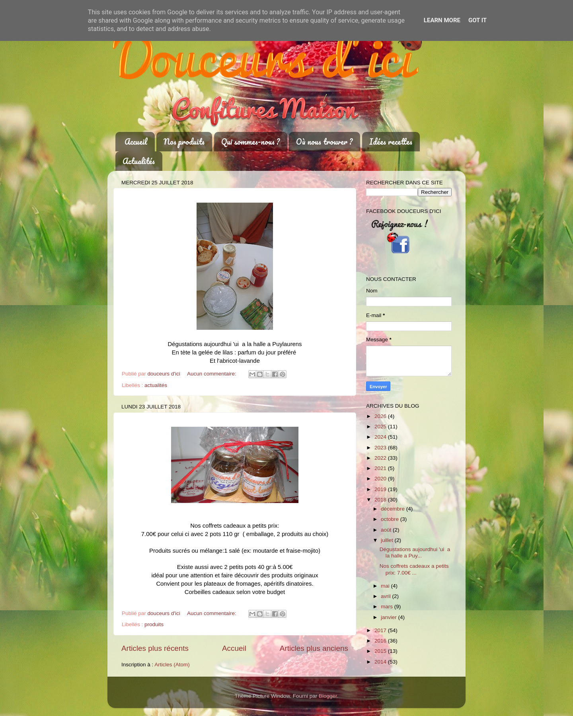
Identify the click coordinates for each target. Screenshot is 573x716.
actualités (155, 385)
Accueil (136, 141)
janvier (389, 617)
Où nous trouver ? (324, 141)
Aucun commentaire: (212, 374)
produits (154, 624)
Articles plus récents (155, 648)
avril (386, 596)
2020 (381, 479)
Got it (477, 20)
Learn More (442, 20)
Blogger (328, 696)
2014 (381, 662)
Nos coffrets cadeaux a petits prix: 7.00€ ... (414, 569)
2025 (381, 427)
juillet (388, 540)
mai (386, 586)
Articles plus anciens (314, 648)
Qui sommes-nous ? (250, 141)
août (387, 530)
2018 (381, 500)
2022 (381, 458)
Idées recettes (390, 141)
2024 (381, 437)
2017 (381, 630)
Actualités (139, 161)
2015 (381, 651)
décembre (393, 509)
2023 (381, 448)
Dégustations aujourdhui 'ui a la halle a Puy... (415, 552)
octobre (390, 519)
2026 (381, 416)
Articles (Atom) (172, 665)
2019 (381, 489)
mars (387, 607)
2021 (381, 468)
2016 (381, 641)
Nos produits (184, 141)
